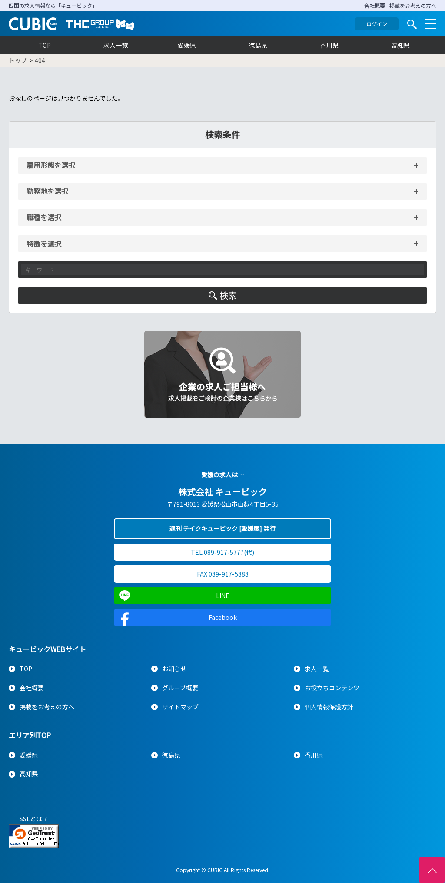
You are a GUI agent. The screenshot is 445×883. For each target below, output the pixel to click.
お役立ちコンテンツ (332, 687)
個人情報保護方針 (329, 706)
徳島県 (258, 45)
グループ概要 (180, 687)
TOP (44, 45)
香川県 (329, 45)
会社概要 (374, 5)
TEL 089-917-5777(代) (222, 552)
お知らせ (174, 668)
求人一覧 (115, 45)
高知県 (401, 45)
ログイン (376, 23)
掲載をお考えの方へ (412, 5)
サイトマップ (180, 706)
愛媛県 (187, 45)
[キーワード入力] (222, 269)
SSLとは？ (34, 818)
